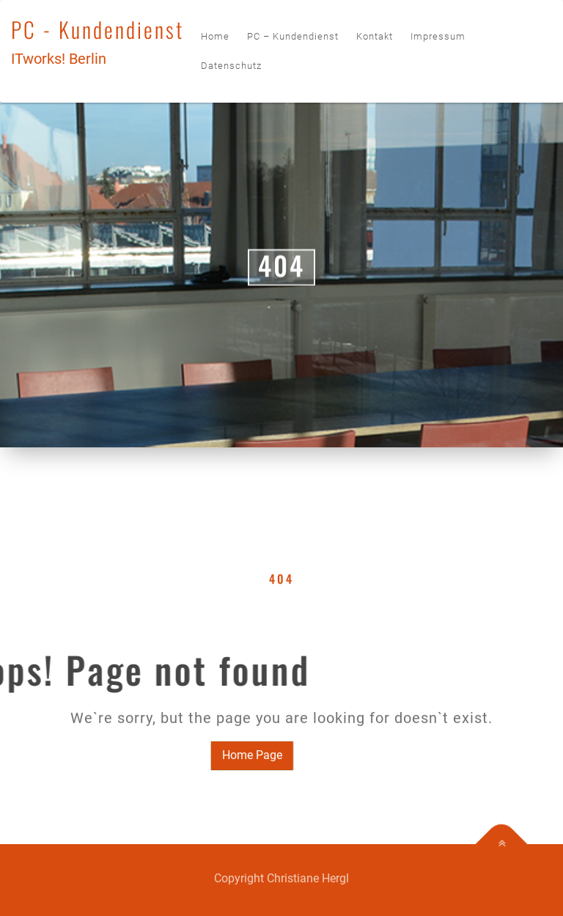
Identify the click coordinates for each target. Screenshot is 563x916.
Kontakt (374, 36)
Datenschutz (231, 65)
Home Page (235, 755)
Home (215, 36)
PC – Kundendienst (293, 36)
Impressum (438, 36)
